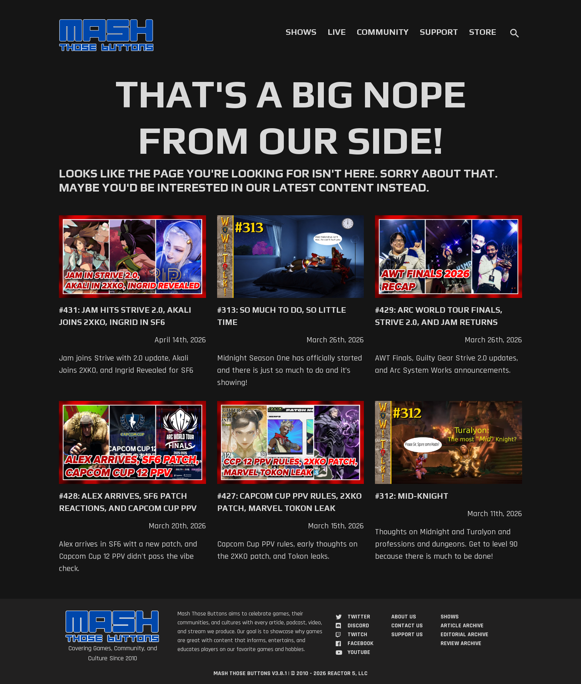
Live (337, 32)
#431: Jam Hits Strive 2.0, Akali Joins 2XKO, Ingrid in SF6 (125, 316)
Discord (358, 626)
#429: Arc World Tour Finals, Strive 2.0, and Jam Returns (438, 316)
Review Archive (461, 643)
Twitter (359, 617)
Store (482, 32)
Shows (301, 32)
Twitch (357, 634)
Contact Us (407, 626)
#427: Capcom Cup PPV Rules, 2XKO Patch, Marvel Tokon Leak (289, 502)
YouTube (359, 652)
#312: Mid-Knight (411, 496)
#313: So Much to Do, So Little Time (281, 316)
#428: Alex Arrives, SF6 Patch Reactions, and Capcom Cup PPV (128, 502)
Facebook (361, 643)
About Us (403, 617)
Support (439, 32)
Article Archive (462, 626)
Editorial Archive (464, 634)
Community (383, 32)
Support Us (407, 634)
